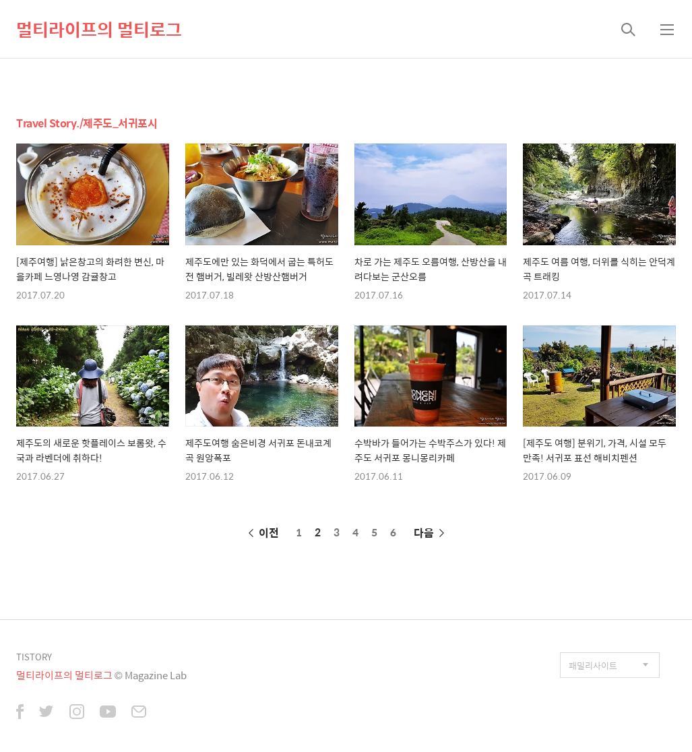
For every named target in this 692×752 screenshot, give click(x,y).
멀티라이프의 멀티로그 (99, 28)
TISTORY (34, 657)
